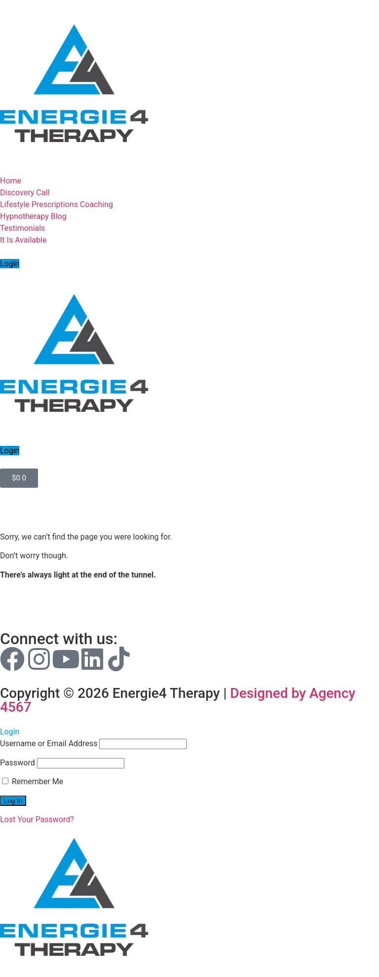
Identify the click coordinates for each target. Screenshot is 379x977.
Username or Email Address (48, 743)
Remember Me (32, 781)
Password (17, 762)
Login (9, 263)
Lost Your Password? (37, 819)
